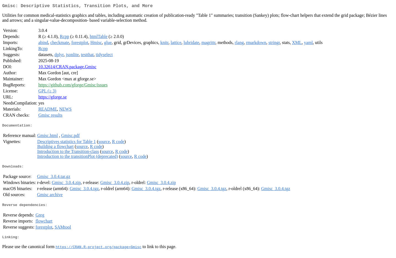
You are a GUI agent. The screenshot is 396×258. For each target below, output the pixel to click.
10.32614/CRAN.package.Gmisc (67, 67)
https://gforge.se (52, 98)
